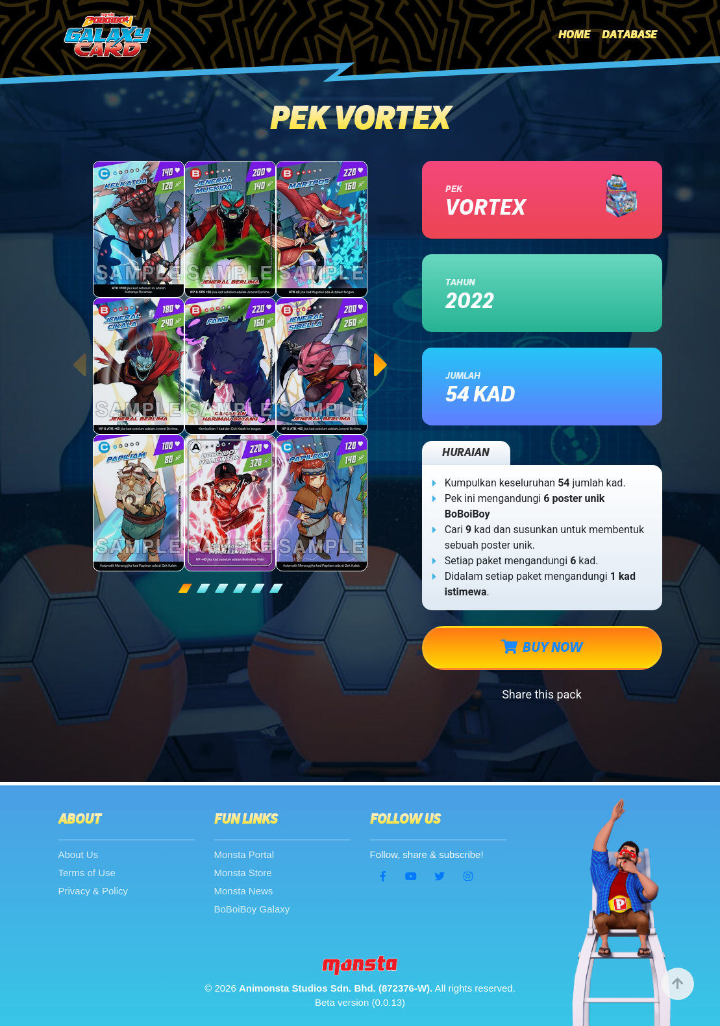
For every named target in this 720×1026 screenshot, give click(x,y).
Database (629, 35)
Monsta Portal (244, 854)
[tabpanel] (230, 366)
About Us (78, 854)
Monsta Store (243, 872)
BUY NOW (541, 647)
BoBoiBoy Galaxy (252, 908)
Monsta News (243, 890)
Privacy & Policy (93, 890)
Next (381, 352)
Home (574, 35)
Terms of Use (87, 872)
